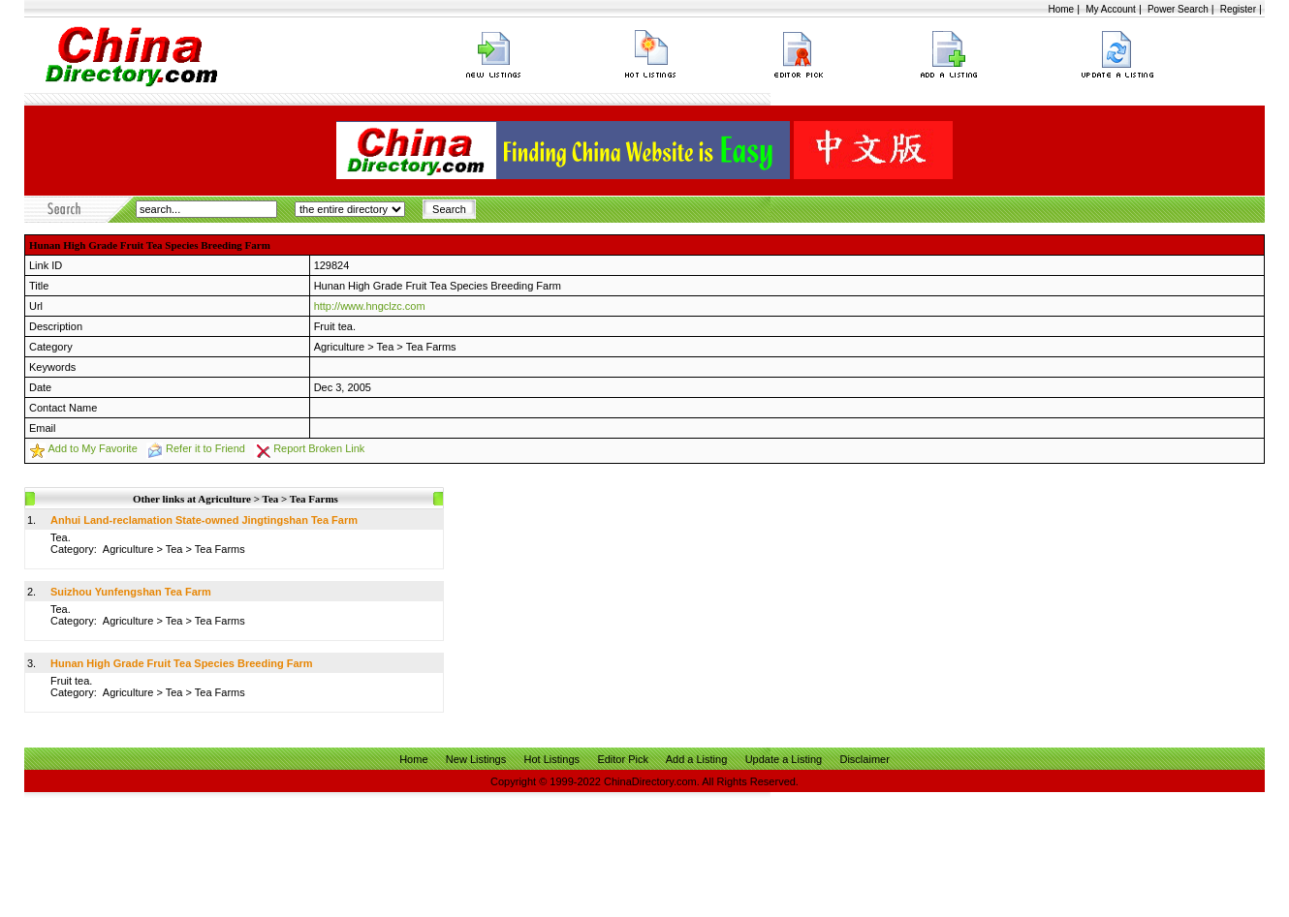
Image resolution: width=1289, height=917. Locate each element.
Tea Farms (431, 346)
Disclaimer (864, 759)
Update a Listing (784, 759)
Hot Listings (552, 759)
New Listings (476, 759)
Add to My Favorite (92, 448)
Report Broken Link (318, 448)
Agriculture (339, 346)
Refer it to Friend (205, 448)
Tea (385, 346)
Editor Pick (622, 759)
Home (1061, 9)
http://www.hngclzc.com (369, 306)
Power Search (1178, 9)
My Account (1110, 9)
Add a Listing (697, 759)
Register (1238, 9)
